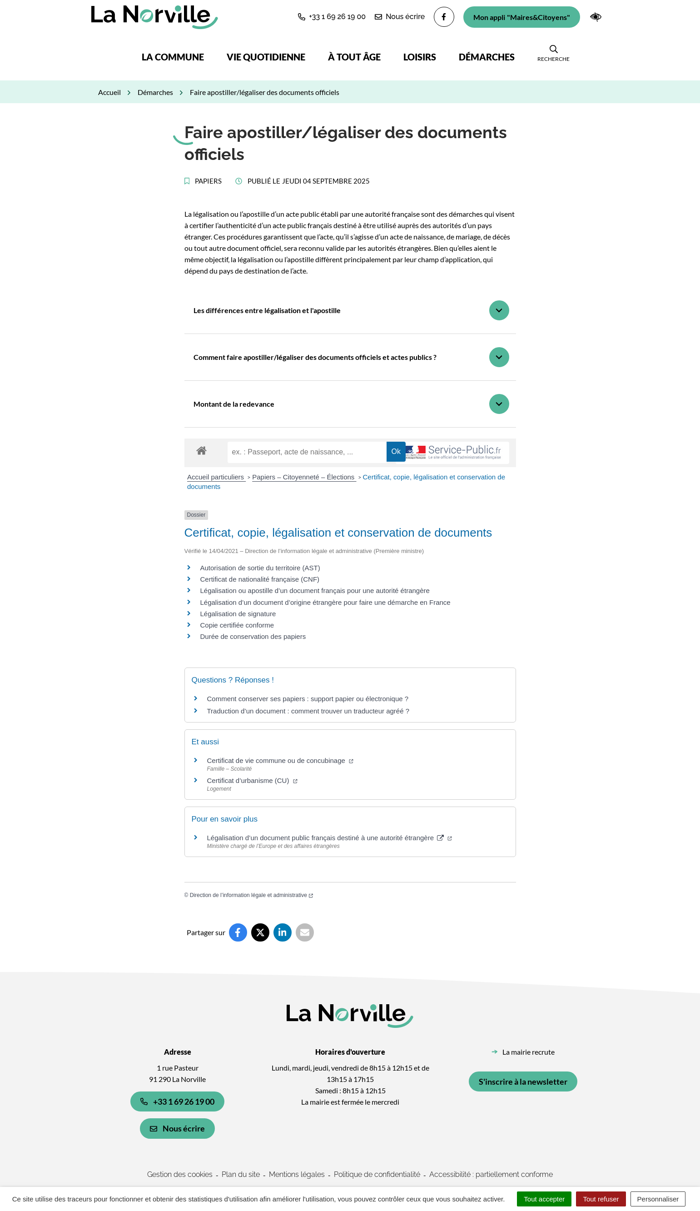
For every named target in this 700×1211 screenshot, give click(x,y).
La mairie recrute (528, 1051)
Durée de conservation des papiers (253, 636)
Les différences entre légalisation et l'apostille (267, 310)
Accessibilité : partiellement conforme (491, 1174)
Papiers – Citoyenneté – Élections (304, 477)
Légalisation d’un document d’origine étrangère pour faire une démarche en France (325, 602)
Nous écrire (177, 1128)
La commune (173, 56)
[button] (332, 17)
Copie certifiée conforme (237, 625)
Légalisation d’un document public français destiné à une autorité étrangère (329, 838)
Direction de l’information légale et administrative (251, 895)
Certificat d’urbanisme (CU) (252, 780)
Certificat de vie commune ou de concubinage (280, 760)
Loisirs (419, 56)
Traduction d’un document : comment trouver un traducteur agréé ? (308, 711)
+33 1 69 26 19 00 (177, 1101)
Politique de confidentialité (377, 1174)
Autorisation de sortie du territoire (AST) (260, 568)
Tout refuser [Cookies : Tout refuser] (601, 1199)
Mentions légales (297, 1174)
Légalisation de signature (238, 614)
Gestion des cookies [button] (180, 1174)
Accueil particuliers (216, 477)
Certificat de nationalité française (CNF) (260, 579)
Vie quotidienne (266, 56)
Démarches (487, 56)
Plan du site (241, 1174)
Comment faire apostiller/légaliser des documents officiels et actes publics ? (315, 357)
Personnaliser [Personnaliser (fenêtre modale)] (658, 1199)
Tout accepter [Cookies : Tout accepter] (544, 1199)
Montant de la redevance (234, 403)
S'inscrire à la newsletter (523, 1081)
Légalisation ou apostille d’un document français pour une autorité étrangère (315, 590)
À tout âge (354, 56)
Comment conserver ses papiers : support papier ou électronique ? (308, 699)
